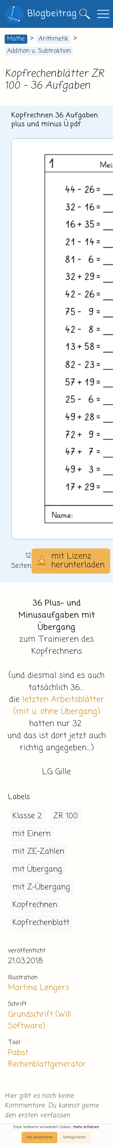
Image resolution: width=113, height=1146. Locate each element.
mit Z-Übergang (41, 887)
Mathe (16, 39)
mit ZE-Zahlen (38, 851)
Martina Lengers (38, 987)
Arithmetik (53, 39)
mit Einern (31, 834)
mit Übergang (37, 869)
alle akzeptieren (39, 1137)
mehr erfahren (86, 1127)
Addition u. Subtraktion (39, 51)
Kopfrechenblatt (40, 922)
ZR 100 (65, 816)
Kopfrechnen (34, 905)
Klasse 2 (27, 816)
